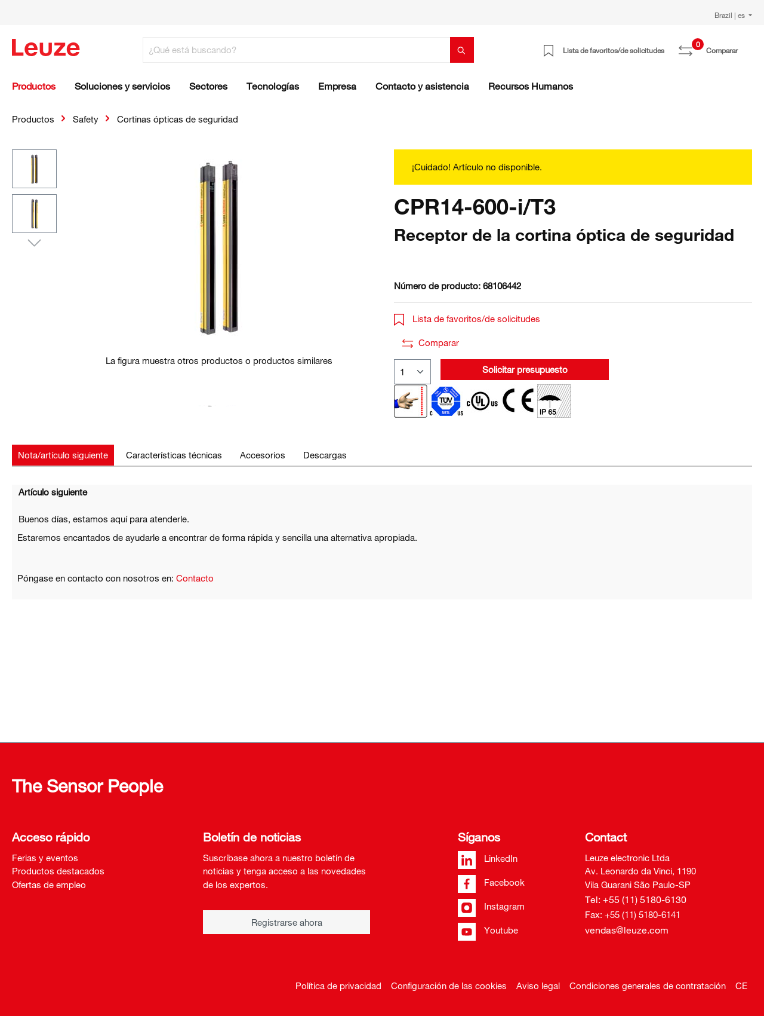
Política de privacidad (338, 985)
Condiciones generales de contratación (647, 985)
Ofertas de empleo (49, 884)
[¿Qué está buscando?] (297, 50)
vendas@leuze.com (626, 930)
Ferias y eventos (45, 857)
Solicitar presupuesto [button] (525, 369)
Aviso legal (538, 985)
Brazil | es (730, 15)
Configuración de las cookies (449, 985)
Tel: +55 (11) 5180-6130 (635, 899)
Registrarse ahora (286, 922)
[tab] (63, 455)
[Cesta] (745, 46)
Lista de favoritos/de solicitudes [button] (467, 318)
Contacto (195, 578)
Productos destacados (58, 870)
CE (741, 985)
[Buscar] (462, 50)
